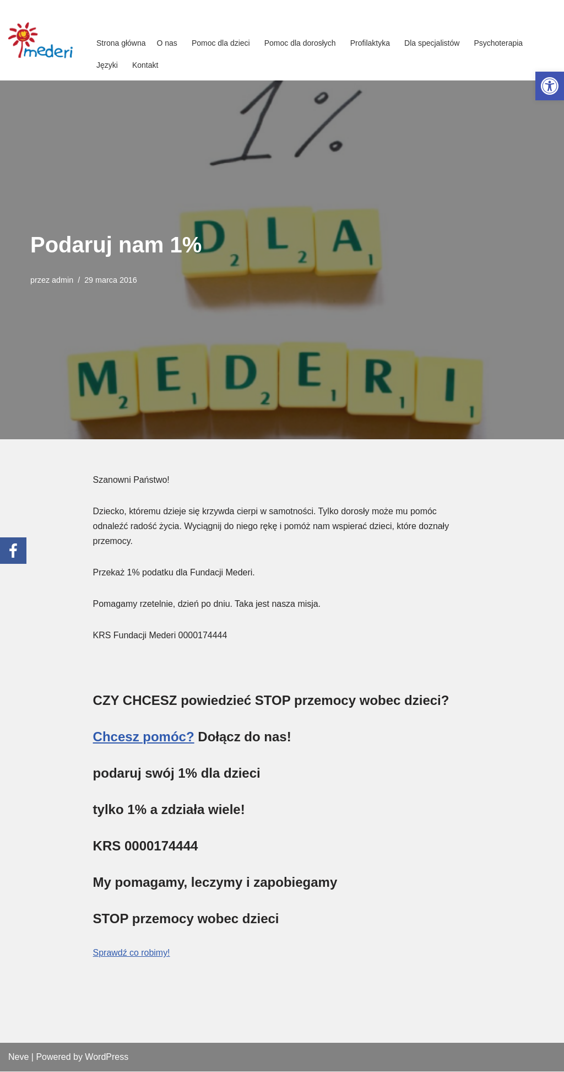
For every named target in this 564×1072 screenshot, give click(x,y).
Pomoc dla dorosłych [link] (300, 43)
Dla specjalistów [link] (431, 43)
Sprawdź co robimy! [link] (132, 953)
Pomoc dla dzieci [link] (221, 43)
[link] (549, 86)
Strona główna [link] (121, 43)
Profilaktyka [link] (370, 43)
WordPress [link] (106, 1058)
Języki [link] (107, 65)
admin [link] (62, 280)
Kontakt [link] (145, 65)
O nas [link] (167, 43)
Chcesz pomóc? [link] (143, 737)
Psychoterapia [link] (498, 43)
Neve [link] (18, 1058)
